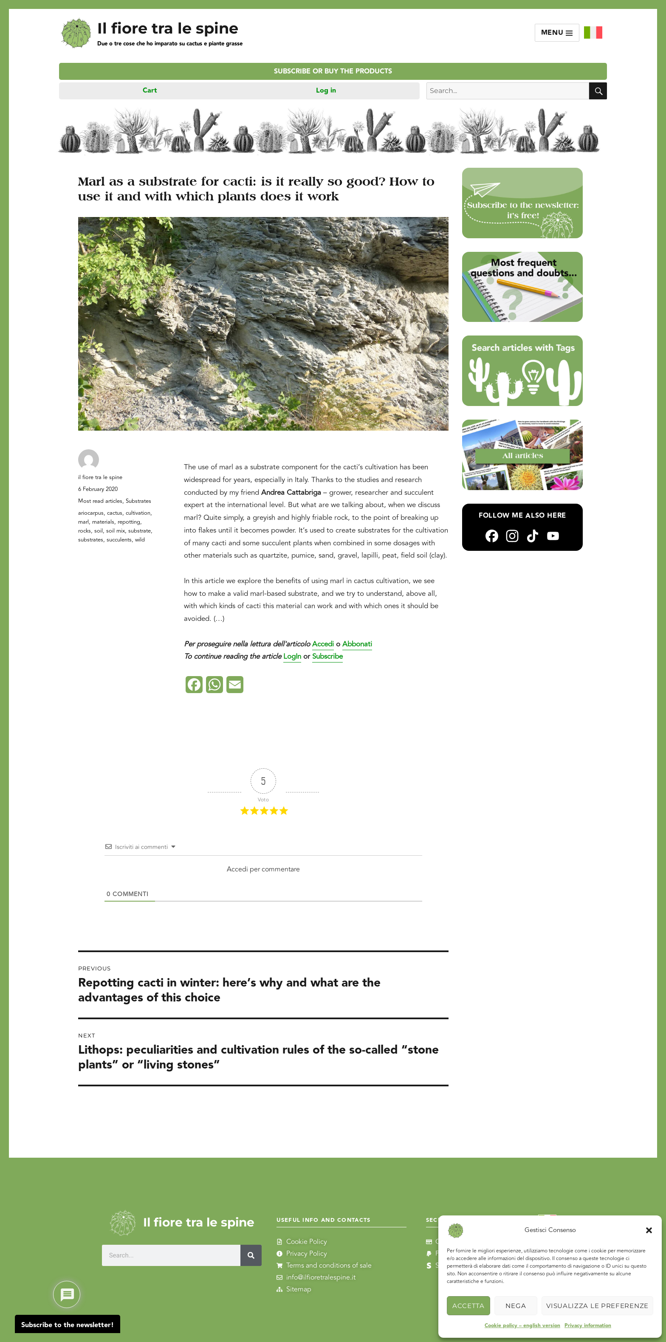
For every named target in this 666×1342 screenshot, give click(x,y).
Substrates (138, 501)
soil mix (115, 531)
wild (140, 540)
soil (98, 531)
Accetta (468, 1306)
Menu (557, 33)
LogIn (292, 656)
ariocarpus (91, 513)
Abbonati (357, 644)
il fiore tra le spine (100, 477)
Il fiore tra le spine (167, 28)
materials (103, 522)
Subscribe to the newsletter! (67, 1325)
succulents (119, 540)
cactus (114, 513)
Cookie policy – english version (522, 1326)
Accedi (323, 644)
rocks (84, 531)
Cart (150, 90)
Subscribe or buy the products (333, 71)
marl (83, 522)
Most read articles (100, 501)
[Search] (251, 1255)
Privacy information (587, 1326)
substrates (90, 540)
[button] (649, 1230)
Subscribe (327, 656)
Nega (515, 1306)
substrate (139, 531)
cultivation (138, 513)
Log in (326, 90)
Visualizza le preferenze (597, 1306)
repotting (129, 522)
